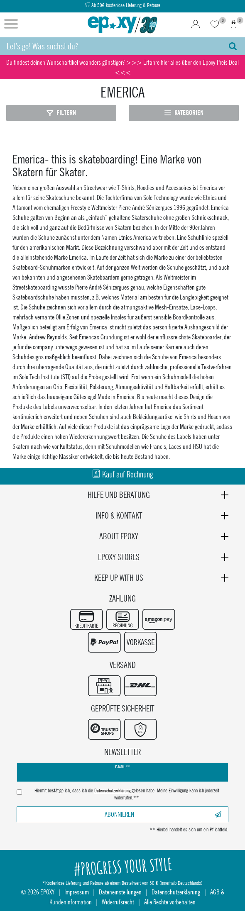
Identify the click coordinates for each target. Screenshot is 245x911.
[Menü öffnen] (11, 25)
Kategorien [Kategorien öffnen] (183, 112)
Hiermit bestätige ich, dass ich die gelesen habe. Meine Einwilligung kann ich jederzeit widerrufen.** (126, 794)
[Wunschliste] (214, 24)
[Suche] (232, 46)
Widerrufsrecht (118, 901)
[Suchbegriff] (110, 46)
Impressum (76, 891)
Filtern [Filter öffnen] (61, 112)
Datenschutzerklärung (176, 891)
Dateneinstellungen (120, 891)
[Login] (195, 24)
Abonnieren (163, 814)
